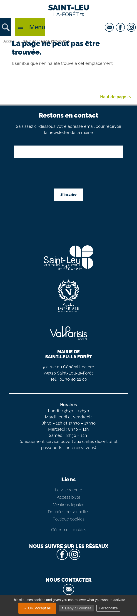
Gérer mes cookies (68, 529)
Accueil (10, 41)
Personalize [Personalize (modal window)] (108, 608)
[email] (110, 27)
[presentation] (69, 174)
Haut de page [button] (115, 97)
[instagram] (132, 27)
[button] (5, 27)
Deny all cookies (76, 608)
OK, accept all (37, 608)
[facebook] (121, 27)
